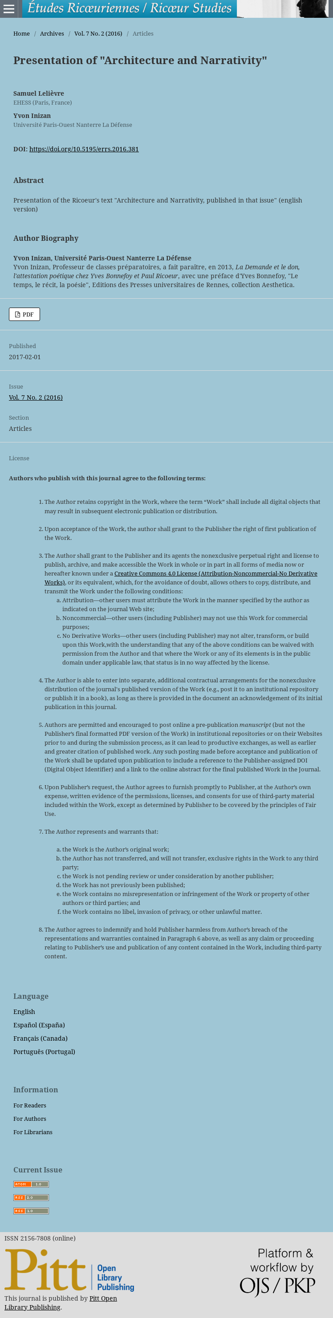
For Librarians (33, 1132)
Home (21, 33)
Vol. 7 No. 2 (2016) (98, 33)
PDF (27, 314)
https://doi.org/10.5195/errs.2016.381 (84, 149)
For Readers (29, 1105)
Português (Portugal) (44, 1051)
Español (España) (39, 1025)
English (24, 1011)
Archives (52, 33)
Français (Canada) (40, 1038)
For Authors (29, 1119)
